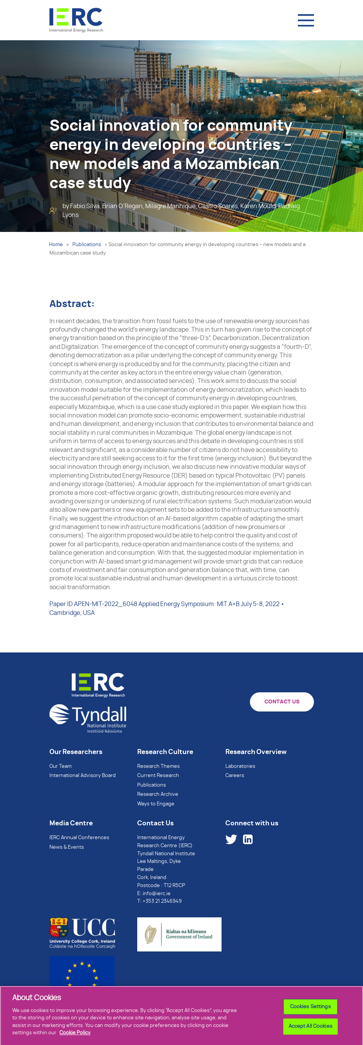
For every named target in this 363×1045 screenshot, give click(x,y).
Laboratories (240, 766)
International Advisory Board (82, 775)
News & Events (66, 847)
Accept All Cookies (310, 1030)
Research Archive (157, 794)
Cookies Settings (310, 1011)
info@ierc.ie (157, 893)
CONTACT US (281, 702)
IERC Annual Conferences (79, 837)
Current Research (158, 775)
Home (56, 244)
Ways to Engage (155, 804)
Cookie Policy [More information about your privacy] (74, 1037)
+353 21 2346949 (162, 901)
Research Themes (158, 766)
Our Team (60, 766)
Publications (86, 244)
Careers (234, 775)
